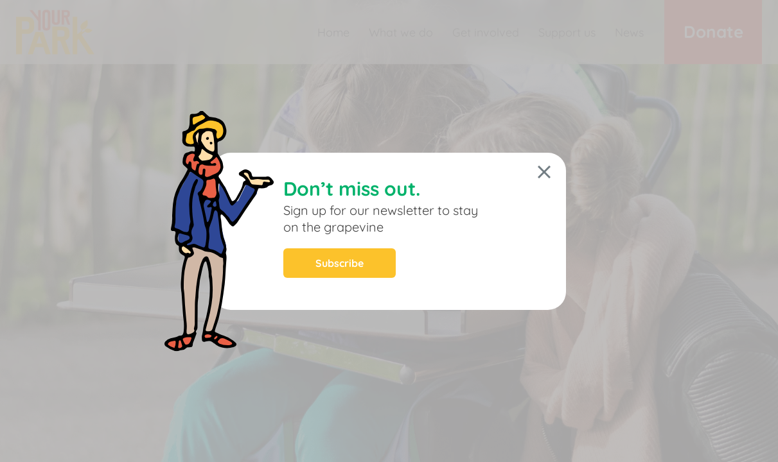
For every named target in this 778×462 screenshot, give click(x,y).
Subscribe (339, 263)
